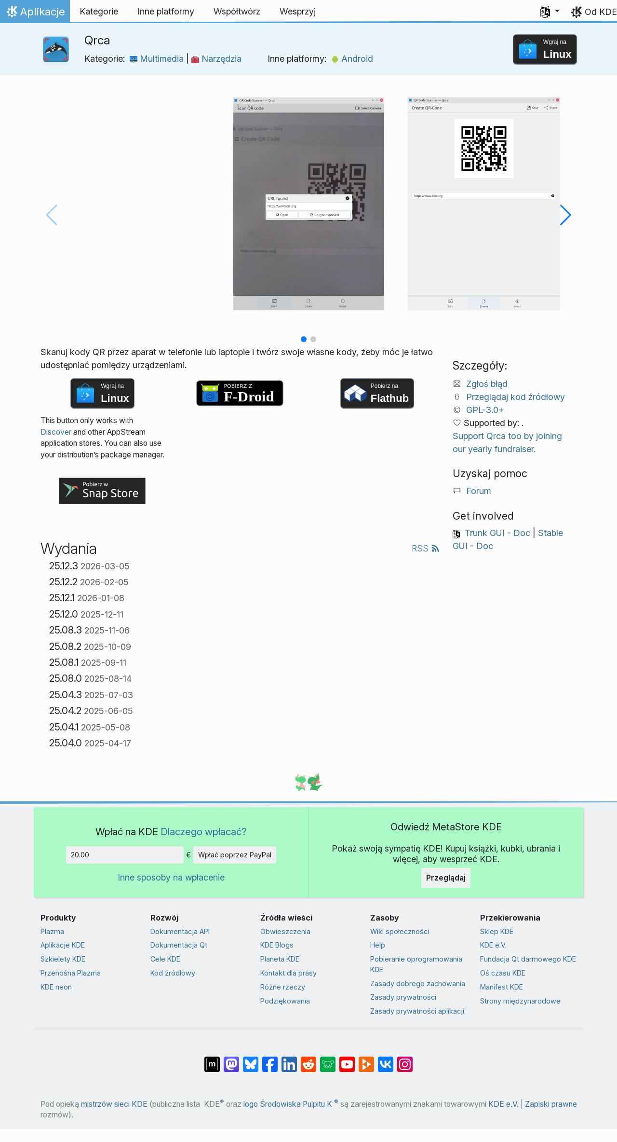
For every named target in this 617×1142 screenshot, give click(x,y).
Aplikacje (37, 14)
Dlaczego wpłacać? (204, 832)
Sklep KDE (496, 931)
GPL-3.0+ (485, 410)
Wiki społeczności (399, 931)
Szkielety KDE (62, 959)
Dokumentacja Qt (178, 945)
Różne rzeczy (282, 987)
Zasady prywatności (403, 997)
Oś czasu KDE (502, 973)
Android (352, 59)
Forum (478, 491)
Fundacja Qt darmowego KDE (528, 959)
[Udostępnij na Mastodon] (231, 1059)
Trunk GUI (485, 533)
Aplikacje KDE (62, 945)
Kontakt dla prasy (288, 973)
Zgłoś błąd (487, 384)
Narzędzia (216, 59)
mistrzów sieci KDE (114, 1104)
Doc (521, 533)
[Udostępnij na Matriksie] (212, 1059)
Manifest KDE (501, 987)
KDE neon (56, 987)
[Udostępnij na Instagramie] (405, 1059)
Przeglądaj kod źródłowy (515, 397)
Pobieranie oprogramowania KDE (416, 964)
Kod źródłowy (172, 973)
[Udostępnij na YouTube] (347, 1059)
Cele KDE (165, 959)
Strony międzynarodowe (520, 1001)
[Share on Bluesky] (250, 1059)
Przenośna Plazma (70, 973)
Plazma (52, 931)
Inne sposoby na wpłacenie (171, 877)
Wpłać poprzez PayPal (234, 855)
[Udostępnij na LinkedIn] (289, 1059)
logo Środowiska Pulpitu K (290, 1104)
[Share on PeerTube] (366, 1059)
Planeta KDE (279, 959)
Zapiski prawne (551, 1104)
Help (377, 945)
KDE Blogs (277, 945)
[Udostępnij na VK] (385, 1059)
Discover (55, 432)
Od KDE (601, 12)
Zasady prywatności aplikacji (417, 1011)
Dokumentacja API (180, 931)
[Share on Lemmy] (327, 1059)
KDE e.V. (493, 945)
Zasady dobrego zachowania (417, 983)
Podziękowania (285, 1001)
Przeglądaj (446, 877)
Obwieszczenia (285, 931)
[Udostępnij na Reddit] (308, 1059)
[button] (550, 11)
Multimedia (158, 59)
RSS (426, 548)
